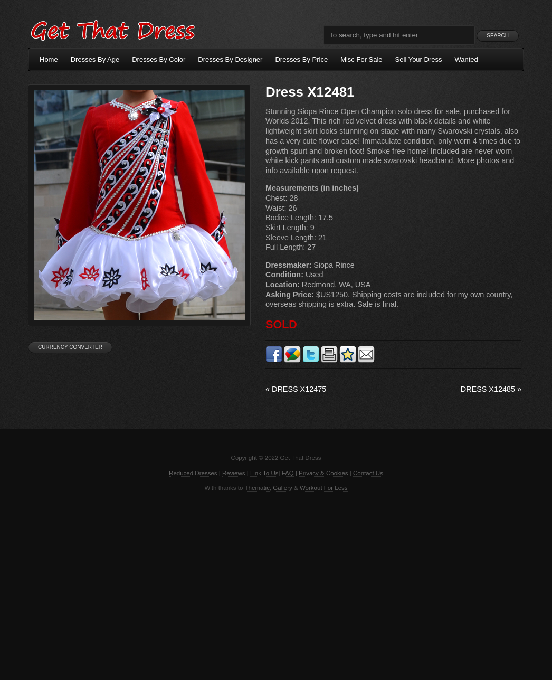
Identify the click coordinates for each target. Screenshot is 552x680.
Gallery (282, 488)
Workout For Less (324, 488)
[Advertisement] (276, 585)
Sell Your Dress (418, 59)
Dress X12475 (295, 389)
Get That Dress (112, 29)
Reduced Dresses (193, 473)
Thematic (257, 488)
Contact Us (368, 473)
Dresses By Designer (230, 59)
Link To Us (264, 473)
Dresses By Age (95, 59)
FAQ (288, 473)
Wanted (466, 59)
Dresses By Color (158, 59)
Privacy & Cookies (323, 473)
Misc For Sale (361, 59)
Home (49, 59)
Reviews (233, 473)
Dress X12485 (491, 389)
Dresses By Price (301, 59)
